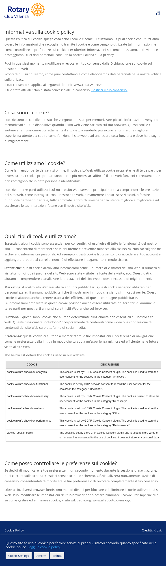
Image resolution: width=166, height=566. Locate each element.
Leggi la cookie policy (43, 547)
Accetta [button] (41, 556)
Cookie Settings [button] (18, 556)
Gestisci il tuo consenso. (109, 90)
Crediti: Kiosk (152, 530)
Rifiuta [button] (57, 556)
